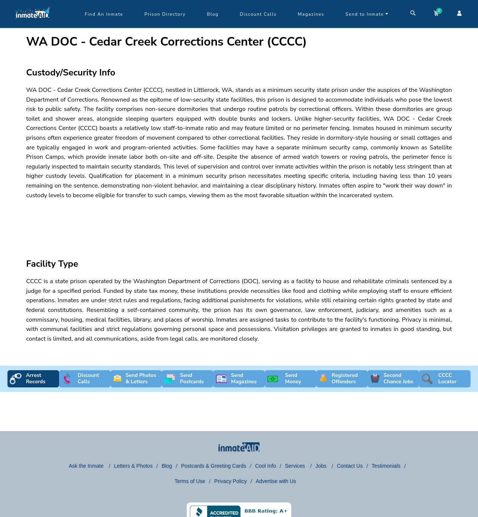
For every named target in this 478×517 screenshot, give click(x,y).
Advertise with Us (276, 481)
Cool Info (265, 466)
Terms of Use (189, 481)
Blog (212, 14)
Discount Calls (258, 14)
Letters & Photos (133, 466)
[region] (239, 222)
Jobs (321, 466)
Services (296, 466)
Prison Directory (165, 14)
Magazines (311, 14)
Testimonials (386, 466)
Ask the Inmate (87, 466)
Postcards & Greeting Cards (213, 466)
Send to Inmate (367, 14)
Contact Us (350, 466)
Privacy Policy (230, 481)
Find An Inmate (104, 14)
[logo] (32, 26)
